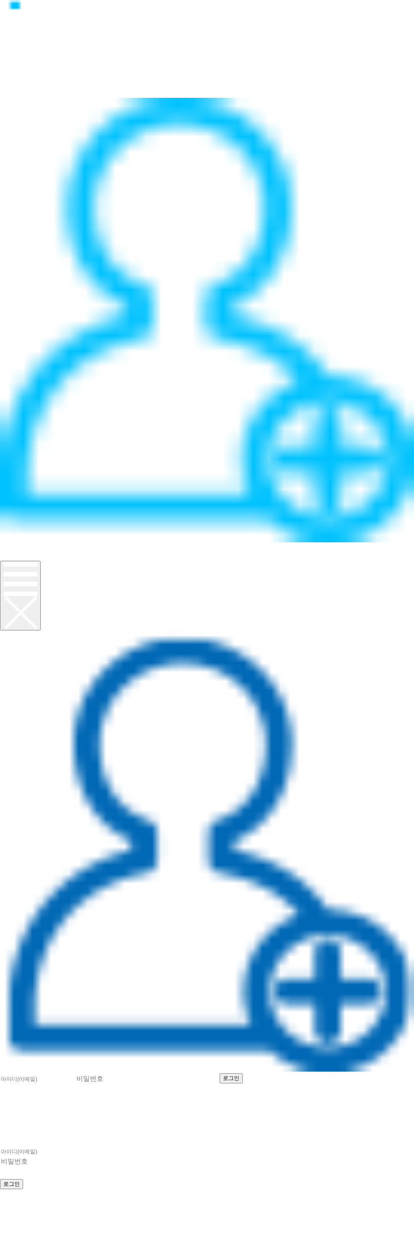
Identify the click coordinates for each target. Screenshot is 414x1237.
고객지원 (18, 83)
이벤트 (14, 92)
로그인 (14, 546)
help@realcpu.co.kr (42, 1212)
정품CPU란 (23, 56)
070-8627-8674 (103, 1202)
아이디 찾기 (310, 1077)
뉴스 (9, 74)
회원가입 (18, 555)
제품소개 (18, 65)
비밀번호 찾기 (367, 1077)
